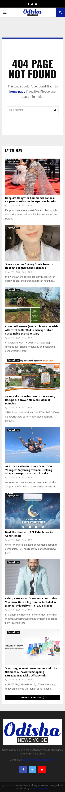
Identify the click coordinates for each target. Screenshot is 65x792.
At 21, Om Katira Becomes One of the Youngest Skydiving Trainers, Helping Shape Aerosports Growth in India (29, 470)
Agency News (13, 162)
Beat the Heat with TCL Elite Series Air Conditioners (29, 534)
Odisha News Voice (39, 788)
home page (17, 91)
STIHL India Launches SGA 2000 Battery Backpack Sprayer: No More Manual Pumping (30, 400)
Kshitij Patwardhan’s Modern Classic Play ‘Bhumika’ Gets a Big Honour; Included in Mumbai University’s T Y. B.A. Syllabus (31, 602)
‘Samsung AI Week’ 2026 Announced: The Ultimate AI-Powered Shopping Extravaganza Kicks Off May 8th (31, 672)
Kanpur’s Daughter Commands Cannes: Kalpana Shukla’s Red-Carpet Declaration (31, 200)
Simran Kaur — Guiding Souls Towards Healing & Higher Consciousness (29, 266)
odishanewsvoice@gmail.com (39, 759)
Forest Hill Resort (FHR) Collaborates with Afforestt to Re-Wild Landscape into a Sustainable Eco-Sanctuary (31, 330)
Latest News (13, 150)
